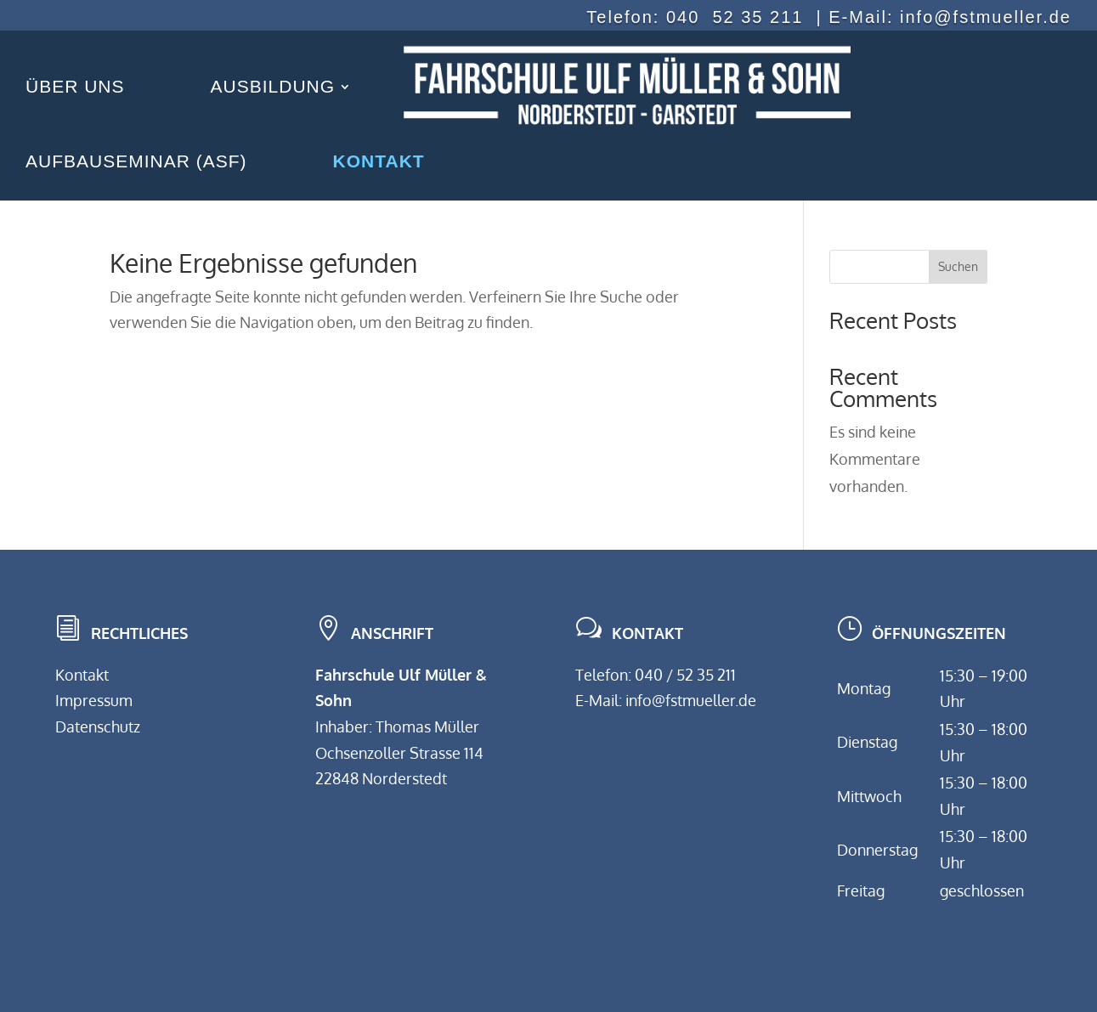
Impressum (94, 700)
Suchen (958, 266)
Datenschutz (97, 726)
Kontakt (82, 674)
